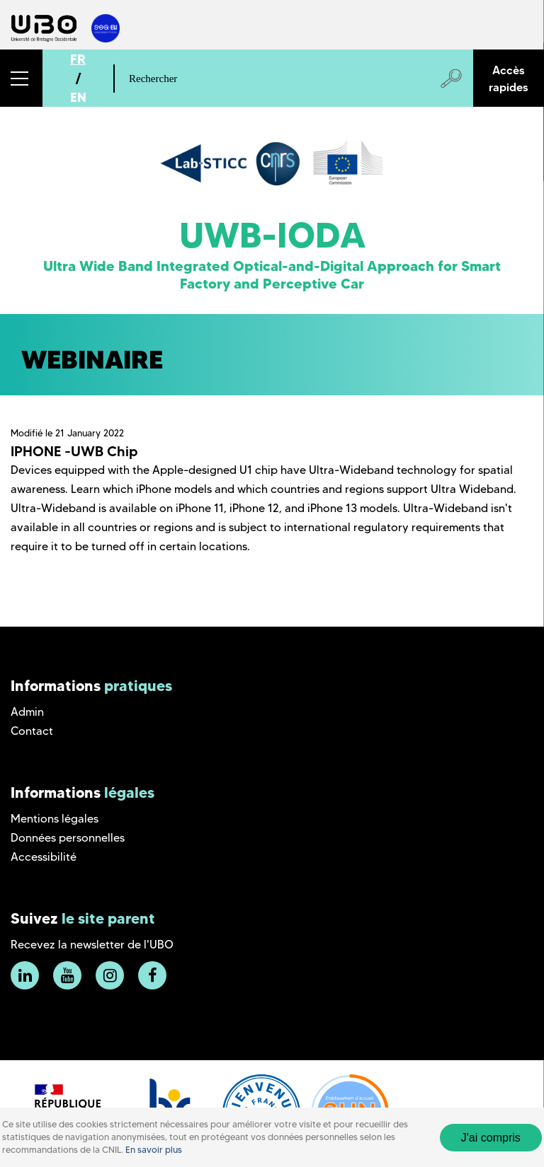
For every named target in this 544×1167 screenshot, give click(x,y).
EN (78, 97)
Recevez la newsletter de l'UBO (92, 944)
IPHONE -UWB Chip (74, 451)
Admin (27, 712)
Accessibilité (43, 857)
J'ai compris (491, 1138)
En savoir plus (153, 1149)
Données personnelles (68, 837)
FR (78, 59)
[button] (21, 78)
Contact (32, 731)
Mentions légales (54, 818)
